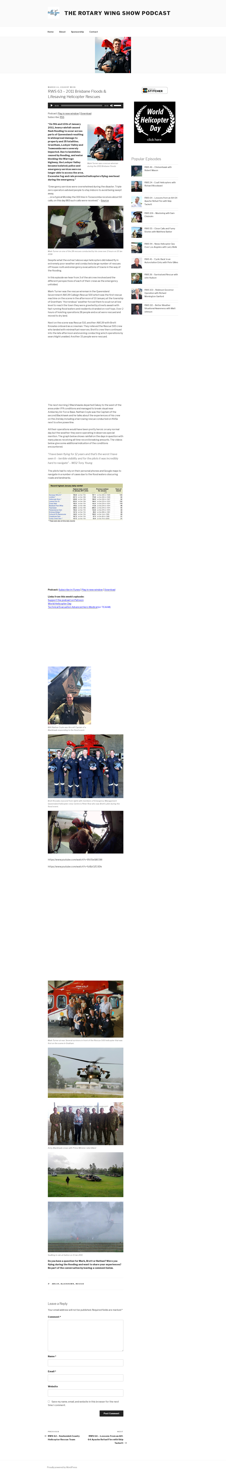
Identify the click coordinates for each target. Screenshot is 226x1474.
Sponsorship (77, 32)
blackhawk (67, 1284)
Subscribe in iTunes (69, 589)
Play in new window (68, 113)
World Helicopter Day (59, 603)
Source (105, 200)
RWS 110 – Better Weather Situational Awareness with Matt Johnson (160, 308)
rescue (80, 1284)
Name (52, 1356)
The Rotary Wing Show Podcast (117, 13)
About (62, 32)
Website (53, 1386)
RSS (62, 117)
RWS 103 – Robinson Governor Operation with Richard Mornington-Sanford (159, 293)
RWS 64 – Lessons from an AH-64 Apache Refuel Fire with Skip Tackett (160, 201)
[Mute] (111, 105)
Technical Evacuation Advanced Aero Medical (73, 607)
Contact (93, 32)
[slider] (81, 105)
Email (52, 1371)
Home (51, 32)
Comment (54, 1317)
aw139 (55, 1284)
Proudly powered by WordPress (62, 1467)
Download (85, 113)
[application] (85, 105)
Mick (73, 87)
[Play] (51, 105)
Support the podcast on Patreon (66, 600)
